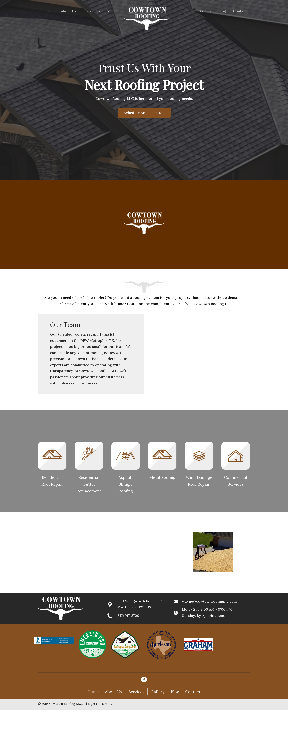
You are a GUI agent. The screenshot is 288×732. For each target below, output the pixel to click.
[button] (144, 113)
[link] (49, 11)
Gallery (158, 691)
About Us (113, 691)
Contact (192, 691)
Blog (175, 691)
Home (93, 691)
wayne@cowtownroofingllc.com (209, 601)
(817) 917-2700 (127, 615)
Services (136, 691)
